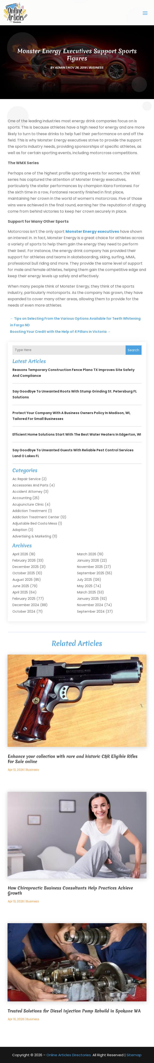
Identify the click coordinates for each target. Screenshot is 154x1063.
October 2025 (23, 573)
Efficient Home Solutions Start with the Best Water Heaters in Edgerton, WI (76, 434)
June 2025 (20, 586)
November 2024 (90, 605)
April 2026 (20, 554)
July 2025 (84, 579)
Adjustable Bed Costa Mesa (34, 523)
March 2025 (86, 592)
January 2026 (88, 560)
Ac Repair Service (26, 479)
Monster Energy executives (92, 231)
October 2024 (23, 611)
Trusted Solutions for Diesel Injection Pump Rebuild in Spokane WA (74, 1011)
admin (60, 67)
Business (96, 67)
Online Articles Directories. (69, 1054)
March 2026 (86, 554)
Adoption (19, 529)
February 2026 (24, 560)
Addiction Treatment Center (35, 517)
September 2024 (91, 611)
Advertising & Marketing (31, 536)
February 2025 (23, 598)
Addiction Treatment (29, 510)
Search (133, 350)
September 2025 (90, 573)
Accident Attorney (27, 491)
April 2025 (20, 592)
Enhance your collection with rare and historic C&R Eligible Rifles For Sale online (73, 758)
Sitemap (134, 1054)
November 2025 (90, 566)
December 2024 (25, 605)
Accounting (21, 498)
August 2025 (22, 579)
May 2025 (84, 586)
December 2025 (25, 566)
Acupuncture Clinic (28, 504)
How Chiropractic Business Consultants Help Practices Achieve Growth (70, 890)
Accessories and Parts (30, 485)
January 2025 (88, 598)
